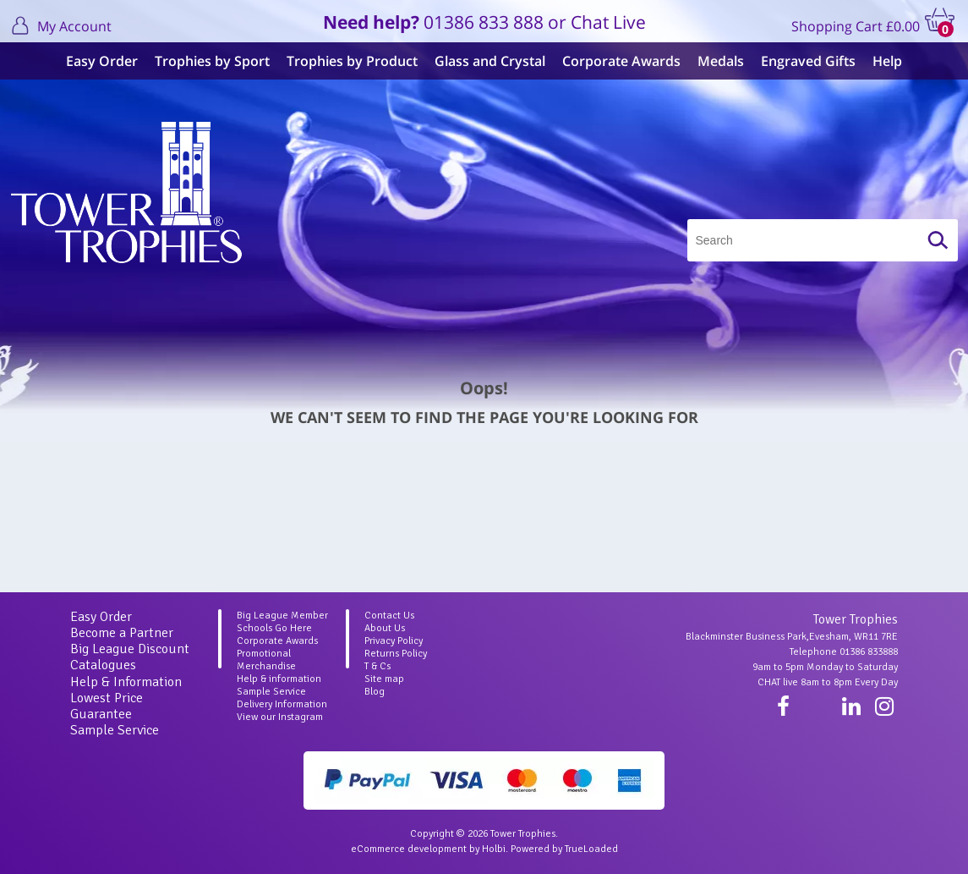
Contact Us (389, 615)
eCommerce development (409, 849)
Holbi (494, 849)
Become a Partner (121, 632)
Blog (374, 691)
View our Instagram (280, 717)
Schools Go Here (274, 628)
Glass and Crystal (490, 61)
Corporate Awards (621, 61)
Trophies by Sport (212, 61)
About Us (384, 628)
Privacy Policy (393, 641)
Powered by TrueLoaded (564, 849)
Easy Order (102, 61)
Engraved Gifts (808, 61)
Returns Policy (395, 653)
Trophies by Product (352, 61)
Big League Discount (129, 648)
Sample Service (114, 730)
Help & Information (126, 681)
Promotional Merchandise (266, 660)
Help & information (279, 679)
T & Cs (377, 666)
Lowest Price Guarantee (106, 706)
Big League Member (282, 615)
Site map (384, 679)
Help (887, 61)
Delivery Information (282, 704)
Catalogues (103, 665)
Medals (720, 61)
